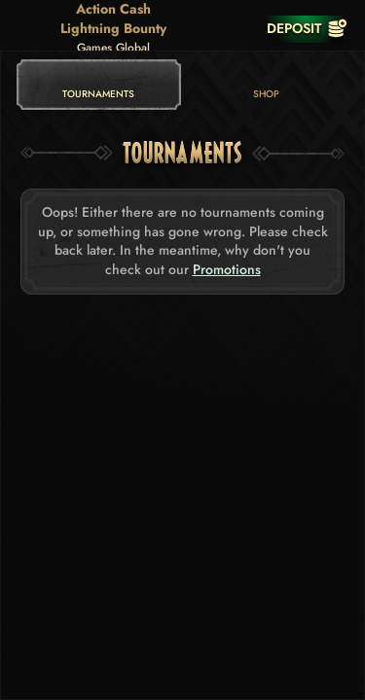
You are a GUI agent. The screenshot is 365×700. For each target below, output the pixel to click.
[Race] (236, 28)
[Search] (197, 28)
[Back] (29, 28)
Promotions (227, 270)
